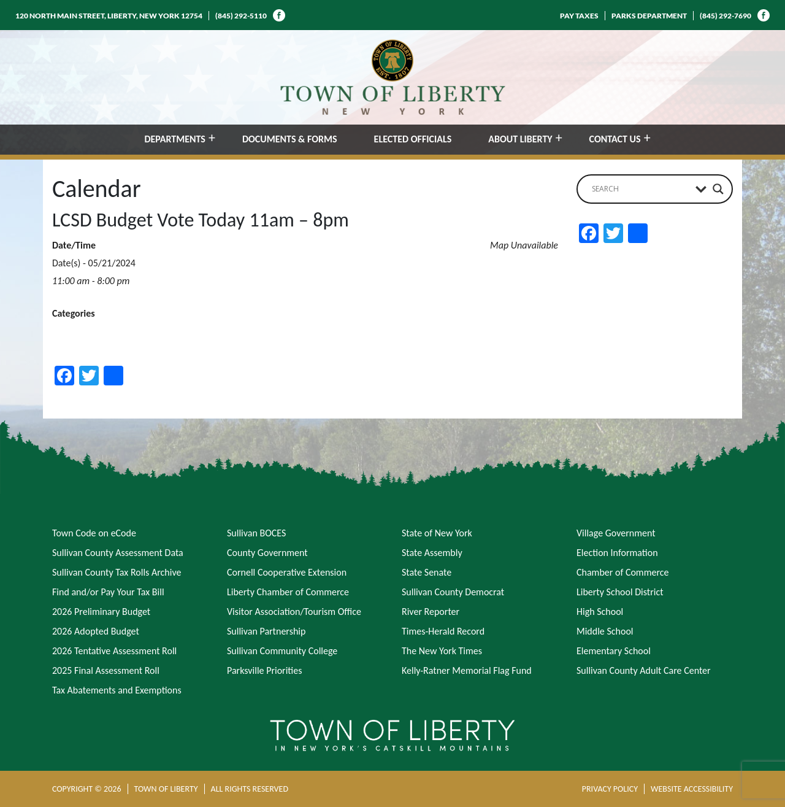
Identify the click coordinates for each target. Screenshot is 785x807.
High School (599, 611)
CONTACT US (615, 139)
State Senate (426, 572)
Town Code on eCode (94, 533)
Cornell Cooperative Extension (287, 572)
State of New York (437, 533)
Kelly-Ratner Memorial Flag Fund (467, 670)
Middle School (604, 631)
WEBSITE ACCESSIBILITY (692, 789)
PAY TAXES (579, 15)
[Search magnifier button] (718, 189)
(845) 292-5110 (241, 15)
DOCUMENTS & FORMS (289, 139)
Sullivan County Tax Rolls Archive (116, 572)
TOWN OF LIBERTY (166, 789)
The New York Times (442, 651)
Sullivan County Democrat (453, 592)
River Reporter (430, 611)
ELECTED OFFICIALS (413, 139)
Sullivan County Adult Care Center (643, 670)
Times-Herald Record (443, 631)
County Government (267, 552)
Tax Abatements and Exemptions (117, 690)
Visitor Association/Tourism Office (294, 611)
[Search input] (640, 189)
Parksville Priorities (264, 670)
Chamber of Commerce (622, 572)
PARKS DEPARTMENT (649, 15)
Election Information (617, 552)
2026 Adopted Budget (95, 631)
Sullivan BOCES (256, 533)
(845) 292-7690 (725, 15)
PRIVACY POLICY (610, 789)
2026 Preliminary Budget (101, 611)
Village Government (616, 533)
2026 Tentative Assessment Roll (114, 651)
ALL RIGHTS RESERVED (249, 789)
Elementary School (613, 651)
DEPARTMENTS (174, 139)
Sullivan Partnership (266, 631)
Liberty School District (620, 592)
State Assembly (432, 552)
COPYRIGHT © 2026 (86, 789)
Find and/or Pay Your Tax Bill (108, 592)
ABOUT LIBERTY (520, 139)
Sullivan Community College (282, 651)
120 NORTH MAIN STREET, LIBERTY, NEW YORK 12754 (108, 15)
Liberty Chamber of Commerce (288, 592)
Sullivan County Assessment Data (117, 552)
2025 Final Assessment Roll (105, 670)
